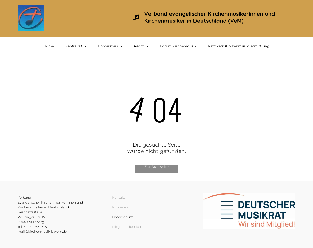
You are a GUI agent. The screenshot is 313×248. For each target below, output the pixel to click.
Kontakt (118, 197)
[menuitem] (49, 46)
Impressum (121, 207)
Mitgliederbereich (126, 227)
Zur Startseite (156, 167)
